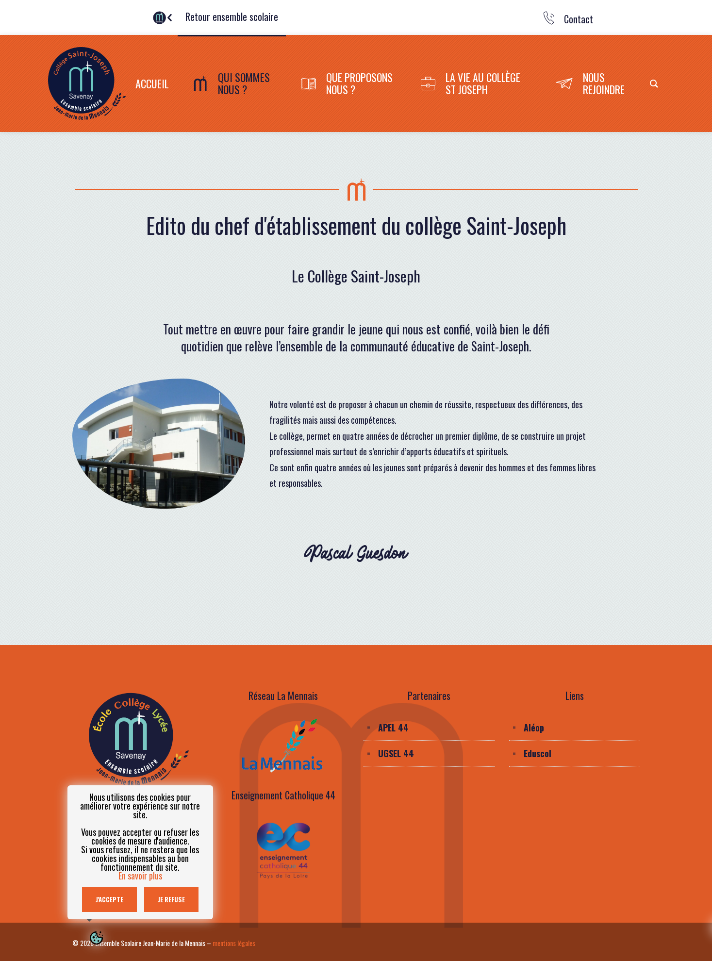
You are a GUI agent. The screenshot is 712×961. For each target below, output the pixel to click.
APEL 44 (393, 727)
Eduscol (537, 753)
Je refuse (171, 899)
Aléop (534, 727)
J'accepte (109, 899)
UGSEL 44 (396, 753)
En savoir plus (140, 875)
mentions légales (234, 943)
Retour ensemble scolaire (231, 16)
